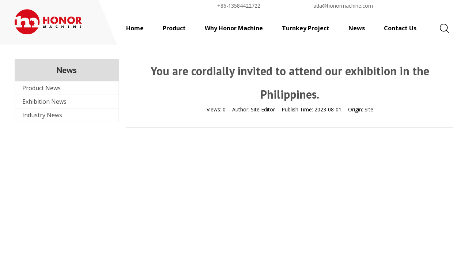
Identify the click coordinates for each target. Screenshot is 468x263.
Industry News (42, 115)
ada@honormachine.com (343, 5)
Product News (41, 88)
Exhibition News (44, 102)
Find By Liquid (424, 5)
